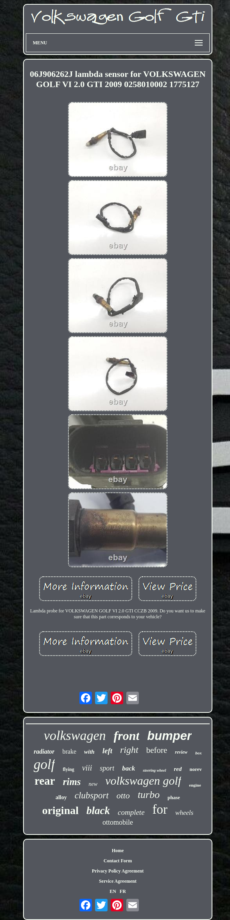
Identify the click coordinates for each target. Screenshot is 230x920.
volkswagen (75, 735)
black (98, 810)
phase (173, 797)
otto (123, 795)
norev (196, 769)
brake (69, 751)
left (107, 751)
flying (68, 769)
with (89, 752)
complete (131, 812)
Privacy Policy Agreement (118, 871)
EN (113, 891)
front (127, 736)
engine (195, 785)
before (156, 750)
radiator (44, 751)
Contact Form (118, 861)
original (60, 810)
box (198, 753)
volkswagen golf (143, 780)
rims (72, 781)
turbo (149, 794)
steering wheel (154, 770)
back (128, 768)
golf (44, 764)
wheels (184, 812)
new (93, 784)
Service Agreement (118, 881)
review (181, 752)
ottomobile (117, 822)
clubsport (92, 795)
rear (44, 780)
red (178, 769)
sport (107, 768)
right (129, 750)
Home (118, 850)
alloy (61, 797)
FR (123, 891)
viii (87, 767)
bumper (169, 736)
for (160, 809)
